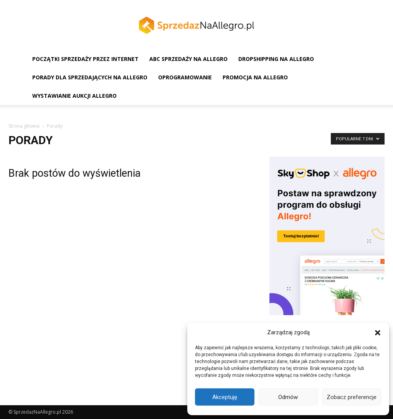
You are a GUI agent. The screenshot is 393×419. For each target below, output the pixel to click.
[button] (377, 333)
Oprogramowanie (185, 77)
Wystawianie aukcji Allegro (74, 95)
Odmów (288, 397)
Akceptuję (224, 397)
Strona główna (24, 126)
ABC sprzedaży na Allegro (188, 58)
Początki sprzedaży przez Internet (85, 58)
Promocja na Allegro (255, 77)
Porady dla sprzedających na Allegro (89, 77)
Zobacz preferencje (351, 397)
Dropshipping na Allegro (276, 58)
